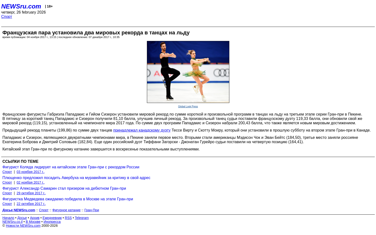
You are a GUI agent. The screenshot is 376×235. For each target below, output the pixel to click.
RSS (68, 218)
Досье (22, 218)
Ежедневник (52, 218)
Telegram (82, 218)
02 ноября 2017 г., (31, 182)
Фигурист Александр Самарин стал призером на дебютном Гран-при (64, 188)
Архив (35, 218)
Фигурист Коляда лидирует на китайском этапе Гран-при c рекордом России (70, 167)
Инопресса (52, 222)
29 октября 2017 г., (31, 193)
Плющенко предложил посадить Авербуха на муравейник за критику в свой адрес (76, 178)
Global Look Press (188, 106)
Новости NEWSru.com (23, 225)
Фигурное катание (66, 210)
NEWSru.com (21, 6)
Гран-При (91, 210)
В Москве (33, 222)
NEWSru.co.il (12, 222)
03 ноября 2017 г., (31, 172)
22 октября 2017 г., (31, 204)
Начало (8, 218)
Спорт (6, 17)
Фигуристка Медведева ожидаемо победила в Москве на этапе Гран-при (67, 199)
